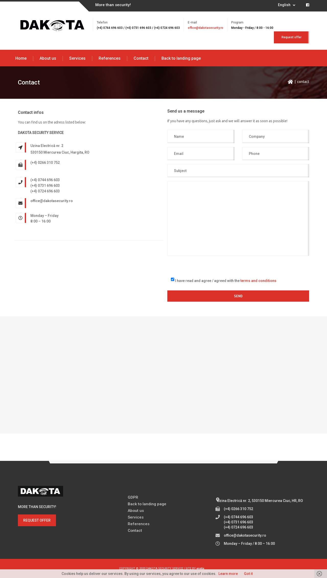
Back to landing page (181, 58)
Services (77, 58)
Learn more (228, 574)
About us (48, 58)
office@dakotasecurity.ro (205, 28)
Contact (141, 58)
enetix (200, 568)
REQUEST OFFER (37, 520)
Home (21, 58)
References (110, 58)
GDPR (133, 497)
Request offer (291, 37)
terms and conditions (258, 281)
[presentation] (206, 266)
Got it (248, 574)
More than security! (113, 5)
